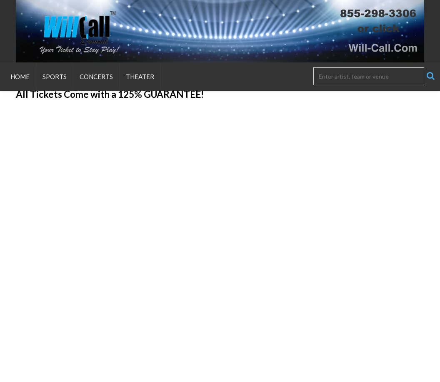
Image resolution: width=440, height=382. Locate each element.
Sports (54, 76)
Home (20, 76)
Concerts (96, 76)
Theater (140, 76)
